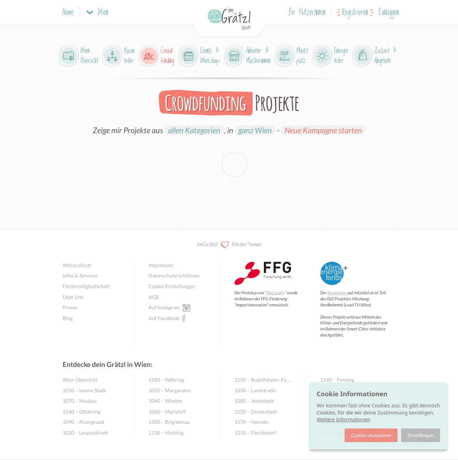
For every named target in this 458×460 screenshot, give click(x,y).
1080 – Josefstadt (253, 401)
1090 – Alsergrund (83, 422)
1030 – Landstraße (255, 390)
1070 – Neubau (80, 401)
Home (68, 12)
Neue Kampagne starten (323, 130)
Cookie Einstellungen (171, 286)
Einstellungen (421, 435)
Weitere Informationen (343, 419)
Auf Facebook (163, 318)
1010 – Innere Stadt (84, 390)
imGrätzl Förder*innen (229, 244)
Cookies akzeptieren (371, 435)
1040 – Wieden (165, 401)
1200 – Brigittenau (169, 422)
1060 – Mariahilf (167, 411)
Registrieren (355, 12)
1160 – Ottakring (82, 411)
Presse (70, 307)
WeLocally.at (77, 265)
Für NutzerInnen (307, 12)
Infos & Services (80, 275)
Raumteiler (337, 292)
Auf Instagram (164, 307)
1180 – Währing (166, 380)
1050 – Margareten (169, 390)
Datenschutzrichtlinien (174, 275)
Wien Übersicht (80, 380)
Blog (68, 318)
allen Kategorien (194, 130)
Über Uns (73, 297)
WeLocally (275, 292)
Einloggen (389, 12)
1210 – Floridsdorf (255, 433)
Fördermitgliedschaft (86, 286)
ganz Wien (255, 130)
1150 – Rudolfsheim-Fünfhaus (262, 380)
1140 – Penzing (337, 380)
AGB (153, 297)
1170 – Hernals (251, 422)
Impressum (160, 265)
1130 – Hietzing (166, 433)
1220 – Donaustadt (255, 411)
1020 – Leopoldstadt (85, 433)
